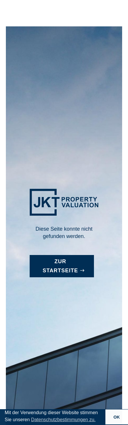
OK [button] (117, 417)
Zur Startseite (60, 266)
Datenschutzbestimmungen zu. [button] (63, 419)
